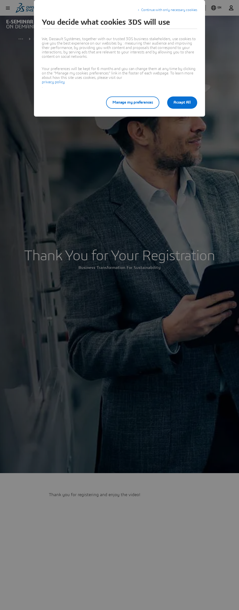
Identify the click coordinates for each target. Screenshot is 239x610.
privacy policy (53, 82)
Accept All (182, 102)
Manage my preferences (132, 102)
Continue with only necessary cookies (169, 10)
